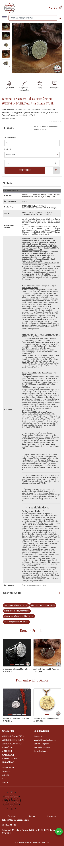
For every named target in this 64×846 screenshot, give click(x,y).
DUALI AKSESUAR (9, 759)
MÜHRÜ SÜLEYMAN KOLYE (13, 740)
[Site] (12, 800)
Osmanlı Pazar (8, 767)
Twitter (32, 816)
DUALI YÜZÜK (7, 747)
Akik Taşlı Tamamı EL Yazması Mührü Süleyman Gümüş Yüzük (47, 669)
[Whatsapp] (59, 831)
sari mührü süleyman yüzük (16, 605)
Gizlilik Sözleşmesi (41, 744)
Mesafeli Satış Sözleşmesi (45, 740)
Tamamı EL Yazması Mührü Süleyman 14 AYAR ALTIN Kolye (47, 719)
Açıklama (7, 183)
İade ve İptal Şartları (42, 747)
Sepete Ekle (25, 170)
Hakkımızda (39, 736)
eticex (32, 842)
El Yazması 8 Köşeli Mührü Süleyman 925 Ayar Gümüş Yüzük (17, 669)
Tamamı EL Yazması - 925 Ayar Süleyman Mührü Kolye (17, 719)
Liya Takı (5, 775)
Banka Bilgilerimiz (41, 751)
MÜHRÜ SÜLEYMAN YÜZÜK (13, 736)
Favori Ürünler (50, 8)
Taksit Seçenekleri (12, 593)
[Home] (9, 8)
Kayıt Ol (55, 8)
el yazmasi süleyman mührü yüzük (19, 616)
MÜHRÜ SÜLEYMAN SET (12, 744)
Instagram (51, 816)
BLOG (4, 779)
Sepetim (60, 8)
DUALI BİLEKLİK (8, 755)
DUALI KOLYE (7, 751)
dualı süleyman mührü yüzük (16, 622)
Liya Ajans (6, 771)
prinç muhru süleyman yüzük (43, 605)
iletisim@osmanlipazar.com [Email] (15, 820)
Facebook (12, 816)
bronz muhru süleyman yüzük (16, 611)
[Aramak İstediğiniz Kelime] (60, 17)
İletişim (5, 782)
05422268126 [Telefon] (9, 824)
